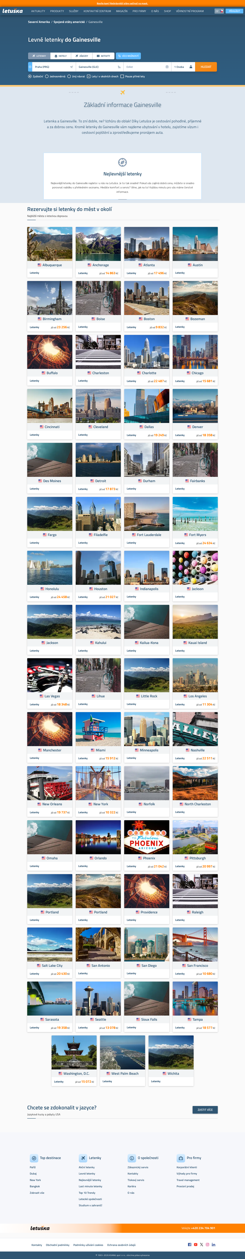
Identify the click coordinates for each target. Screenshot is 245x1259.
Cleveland (100, 427)
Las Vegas (52, 696)
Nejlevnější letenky (90, 1180)
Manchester (52, 750)
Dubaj (33, 1173)
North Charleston (198, 804)
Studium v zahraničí (90, 1205)
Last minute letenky (90, 1186)
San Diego (149, 965)
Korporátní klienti (187, 1167)
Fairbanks (197, 481)
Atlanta (149, 265)
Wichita (173, 1073)
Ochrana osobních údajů (121, 1244)
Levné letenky (87, 1173)
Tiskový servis (136, 1180)
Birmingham (52, 319)
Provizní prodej (185, 1186)
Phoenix (149, 858)
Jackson (197, 589)
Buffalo (52, 373)
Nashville (198, 750)
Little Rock (149, 696)
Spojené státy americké (69, 22)
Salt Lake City (52, 965)
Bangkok (35, 1186)
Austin (198, 265)
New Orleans (52, 804)
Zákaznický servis (138, 1167)
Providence (149, 912)
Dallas (149, 427)
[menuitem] (38, 11)
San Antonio (101, 965)
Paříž (33, 1167)
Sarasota (52, 1019)
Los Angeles (198, 696)
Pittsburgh (198, 858)
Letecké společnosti (90, 1199)
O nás (131, 1193)
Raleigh (197, 912)
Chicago (197, 373)
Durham (149, 481)
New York (100, 804)
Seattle (100, 1019)
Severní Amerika (39, 22)
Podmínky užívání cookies (88, 1244)
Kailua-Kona (149, 643)
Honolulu (52, 589)
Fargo (52, 535)
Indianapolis (149, 589)
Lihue (101, 696)
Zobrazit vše (37, 1193)
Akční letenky (87, 1167)
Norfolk (149, 804)
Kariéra (132, 1186)
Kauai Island (197, 643)
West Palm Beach (124, 1073)
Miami (100, 750)
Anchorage (101, 265)
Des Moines (52, 481)
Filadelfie (101, 535)
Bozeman (197, 319)
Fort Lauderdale (149, 535)
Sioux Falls (149, 1019)
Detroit (100, 481)
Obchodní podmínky (57, 1244)
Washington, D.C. (76, 1073)
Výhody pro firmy (187, 1173)
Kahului (100, 643)
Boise (100, 319)
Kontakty (133, 1173)
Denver (197, 427)
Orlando (101, 858)
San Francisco (197, 965)
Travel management (188, 1180)
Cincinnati (52, 427)
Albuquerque (52, 265)
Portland (52, 912)
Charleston (100, 373)
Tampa (198, 1019)
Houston (100, 589)
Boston (149, 319)
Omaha (52, 858)
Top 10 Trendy (87, 1193)
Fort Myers (197, 535)
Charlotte (149, 373)
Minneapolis (149, 750)
